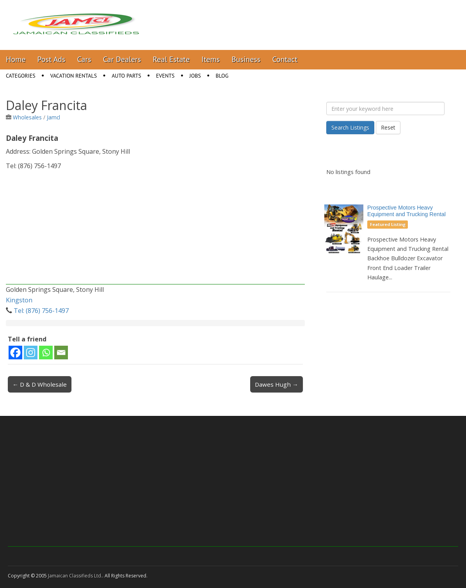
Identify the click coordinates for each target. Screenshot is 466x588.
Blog (222, 75)
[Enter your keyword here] (385, 108)
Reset (388, 127)
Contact (284, 59)
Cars (84, 59)
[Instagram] (30, 352)
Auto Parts (126, 75)
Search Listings (350, 127)
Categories (21, 75)
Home (16, 59)
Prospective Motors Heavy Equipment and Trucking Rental (406, 210)
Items (210, 59)
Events (165, 75)
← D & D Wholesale (39, 384)
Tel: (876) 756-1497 (41, 310)
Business (245, 59)
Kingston (19, 300)
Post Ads (51, 59)
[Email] (61, 352)
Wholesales (27, 117)
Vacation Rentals (73, 75)
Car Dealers (122, 59)
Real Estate (171, 59)
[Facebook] (15, 352)
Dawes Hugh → (276, 384)
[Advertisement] (155, 229)
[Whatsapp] (46, 352)
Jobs (195, 75)
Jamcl (53, 117)
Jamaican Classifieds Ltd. (75, 575)
